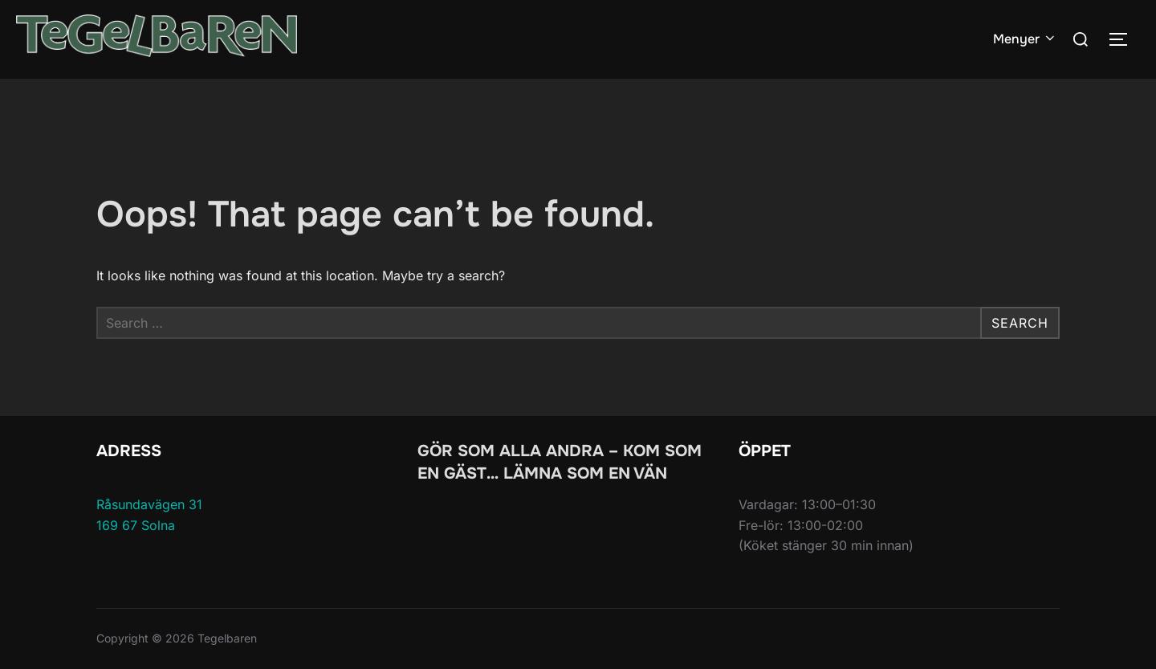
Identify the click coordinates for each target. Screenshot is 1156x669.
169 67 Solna (135, 525)
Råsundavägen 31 (149, 504)
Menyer (1025, 39)
